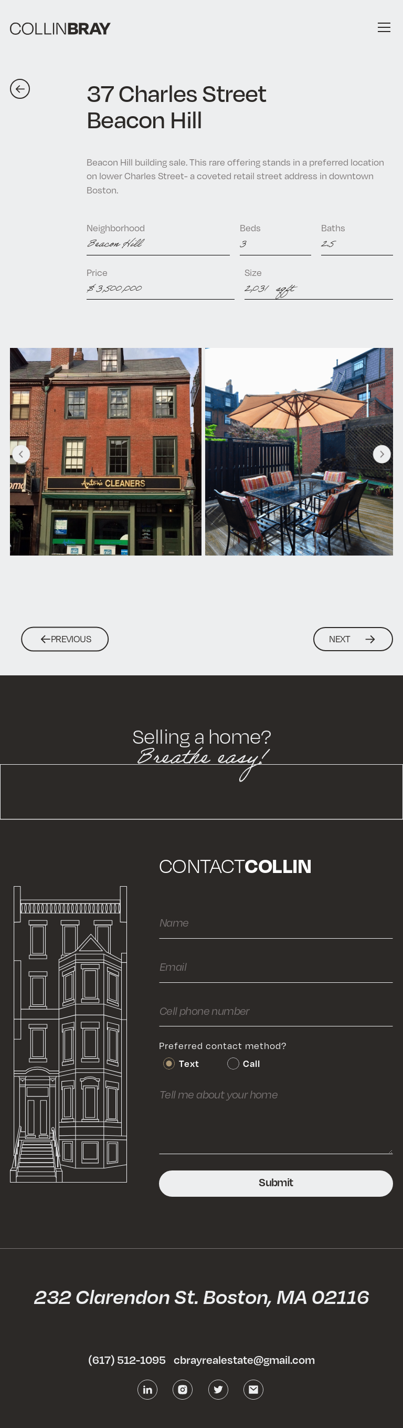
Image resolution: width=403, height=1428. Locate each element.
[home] (60, 27)
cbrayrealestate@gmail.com (244, 1360)
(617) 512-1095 (127, 1360)
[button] (382, 27)
